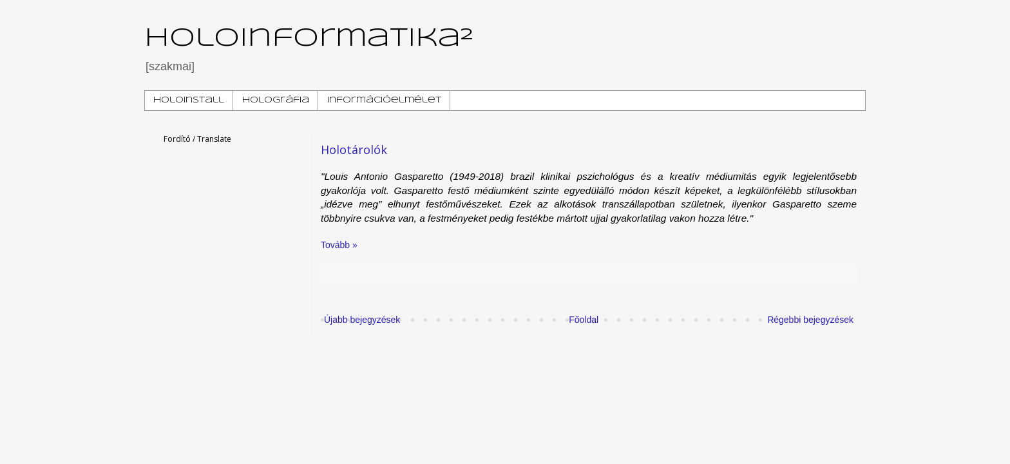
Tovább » (339, 245)
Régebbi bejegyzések (810, 319)
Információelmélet (384, 100)
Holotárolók (354, 149)
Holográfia (275, 100)
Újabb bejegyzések (362, 319)
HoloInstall (188, 100)
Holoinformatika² (308, 38)
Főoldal (583, 319)
